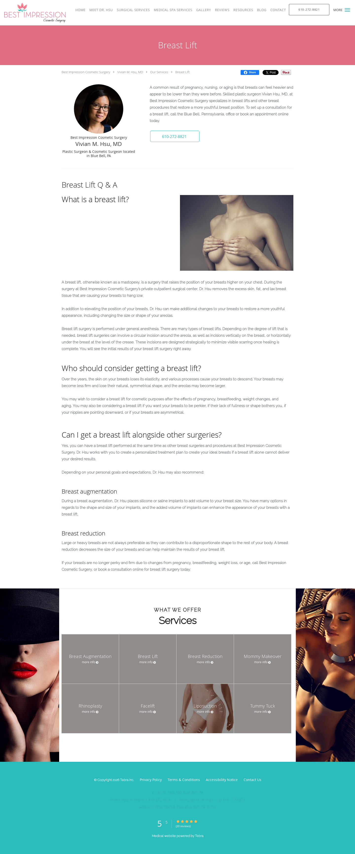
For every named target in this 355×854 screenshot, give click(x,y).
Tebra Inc (126, 780)
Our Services (159, 72)
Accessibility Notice (222, 779)
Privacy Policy (151, 779)
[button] (347, 10)
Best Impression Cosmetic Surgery (86, 72)
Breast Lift (182, 72)
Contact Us (252, 779)
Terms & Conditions (184, 779)
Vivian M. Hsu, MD (130, 72)
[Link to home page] (33, 12)
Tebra (199, 836)
